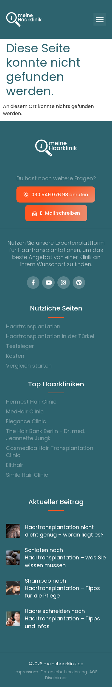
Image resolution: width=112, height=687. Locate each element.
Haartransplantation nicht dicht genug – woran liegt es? (64, 530)
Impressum (26, 672)
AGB (93, 672)
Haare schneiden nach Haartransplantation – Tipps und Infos (62, 618)
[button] (99, 19)
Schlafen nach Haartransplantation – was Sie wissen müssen (65, 557)
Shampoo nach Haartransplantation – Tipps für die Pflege (62, 588)
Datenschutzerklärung (64, 672)
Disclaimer (56, 678)
